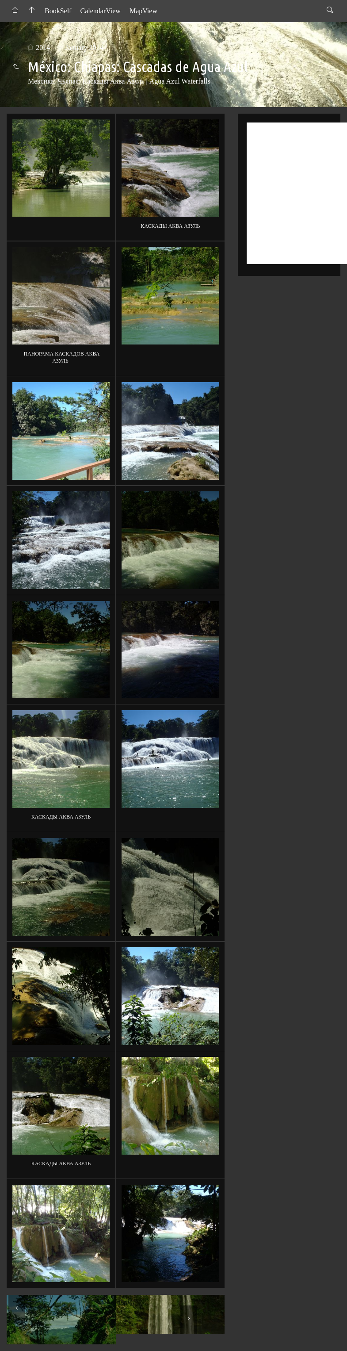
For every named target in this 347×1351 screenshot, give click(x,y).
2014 (43, 47)
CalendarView (100, 11)
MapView (143, 11)
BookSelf (58, 11)
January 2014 (84, 47)
